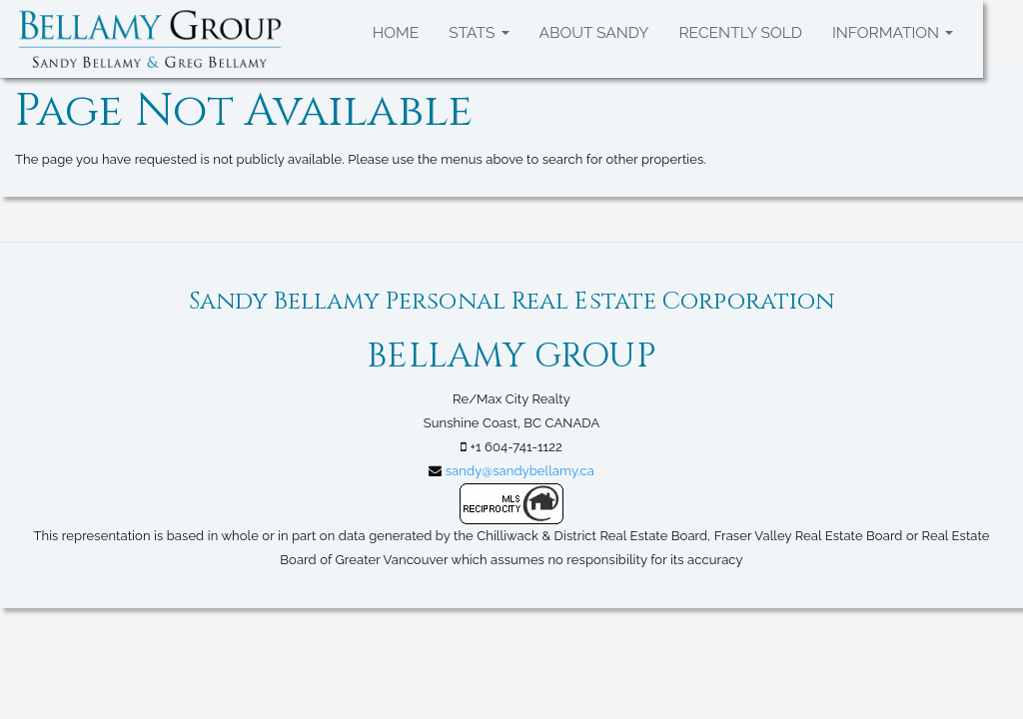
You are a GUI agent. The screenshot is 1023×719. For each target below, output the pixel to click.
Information (892, 32)
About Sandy (594, 32)
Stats (479, 32)
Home (396, 32)
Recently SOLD (740, 32)
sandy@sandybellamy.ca (520, 470)
